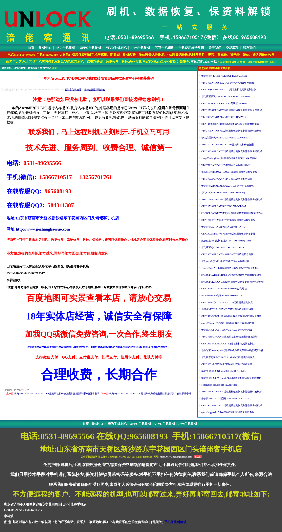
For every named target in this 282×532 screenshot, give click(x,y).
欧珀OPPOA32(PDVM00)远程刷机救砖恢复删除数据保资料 (232, 213)
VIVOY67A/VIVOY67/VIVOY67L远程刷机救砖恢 (226, 178)
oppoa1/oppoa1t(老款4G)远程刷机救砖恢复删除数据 (227, 412)
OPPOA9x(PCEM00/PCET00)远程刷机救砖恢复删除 (228, 343)
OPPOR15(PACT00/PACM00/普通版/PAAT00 (224, 103)
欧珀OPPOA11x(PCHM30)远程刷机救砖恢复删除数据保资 (231, 275)
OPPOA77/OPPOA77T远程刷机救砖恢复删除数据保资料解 (231, 405)
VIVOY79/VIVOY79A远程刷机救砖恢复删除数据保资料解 (231, 199)
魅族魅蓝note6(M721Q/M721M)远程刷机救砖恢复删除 (229, 172)
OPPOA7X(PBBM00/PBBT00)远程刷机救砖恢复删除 (228, 233)
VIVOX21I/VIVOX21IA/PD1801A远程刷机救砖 (225, 165)
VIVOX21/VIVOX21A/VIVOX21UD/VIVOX (223, 117)
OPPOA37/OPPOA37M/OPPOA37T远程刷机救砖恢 (227, 254)
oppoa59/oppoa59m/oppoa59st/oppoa (219, 384)
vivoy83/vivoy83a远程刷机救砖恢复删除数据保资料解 (229, 158)
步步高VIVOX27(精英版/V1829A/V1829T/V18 (225, 398)
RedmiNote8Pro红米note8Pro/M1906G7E (221, 295)
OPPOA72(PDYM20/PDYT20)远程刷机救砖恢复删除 (228, 220)
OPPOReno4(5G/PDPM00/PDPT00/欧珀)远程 (224, 288)
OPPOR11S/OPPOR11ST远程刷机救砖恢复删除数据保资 (230, 124)
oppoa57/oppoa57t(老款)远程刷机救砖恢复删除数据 (227, 323)
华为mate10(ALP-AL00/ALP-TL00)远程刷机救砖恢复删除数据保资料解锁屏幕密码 (56, 393)
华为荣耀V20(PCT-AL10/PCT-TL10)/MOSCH (224, 75)
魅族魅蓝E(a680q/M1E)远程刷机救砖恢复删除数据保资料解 (232, 350)
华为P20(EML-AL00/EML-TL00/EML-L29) (223, 192)
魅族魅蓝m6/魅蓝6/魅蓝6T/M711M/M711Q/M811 (226, 240)
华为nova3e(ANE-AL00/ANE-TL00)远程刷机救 (225, 261)
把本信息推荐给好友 (94, 89)
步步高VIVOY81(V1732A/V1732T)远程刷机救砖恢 (227, 309)
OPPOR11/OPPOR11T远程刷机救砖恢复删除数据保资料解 (231, 316)
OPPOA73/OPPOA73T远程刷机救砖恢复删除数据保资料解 (231, 110)
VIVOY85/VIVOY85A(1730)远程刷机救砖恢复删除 (227, 82)
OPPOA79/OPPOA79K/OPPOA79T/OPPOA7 (223, 206)
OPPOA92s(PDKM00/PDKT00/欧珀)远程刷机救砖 (226, 364)
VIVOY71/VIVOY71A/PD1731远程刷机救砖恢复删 (227, 144)
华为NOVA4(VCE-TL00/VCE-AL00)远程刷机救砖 (226, 329)
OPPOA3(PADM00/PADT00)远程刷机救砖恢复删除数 (228, 89)
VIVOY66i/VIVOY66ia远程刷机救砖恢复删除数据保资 (229, 336)
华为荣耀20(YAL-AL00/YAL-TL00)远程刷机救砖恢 (227, 185)
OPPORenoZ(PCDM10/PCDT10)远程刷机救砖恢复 (227, 302)
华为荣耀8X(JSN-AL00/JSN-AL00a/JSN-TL (223, 226)
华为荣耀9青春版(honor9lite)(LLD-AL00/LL (223, 371)
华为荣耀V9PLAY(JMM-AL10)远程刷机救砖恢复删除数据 (231, 378)
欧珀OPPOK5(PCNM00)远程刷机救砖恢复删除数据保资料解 (232, 281)
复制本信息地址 (73, 89)
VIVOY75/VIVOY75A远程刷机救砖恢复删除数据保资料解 (231, 130)
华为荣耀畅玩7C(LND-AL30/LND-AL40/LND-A (225, 96)
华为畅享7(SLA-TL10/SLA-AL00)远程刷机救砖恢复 (228, 357)
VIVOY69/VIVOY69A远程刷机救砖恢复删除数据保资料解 (231, 391)
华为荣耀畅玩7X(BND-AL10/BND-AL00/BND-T (226, 137)
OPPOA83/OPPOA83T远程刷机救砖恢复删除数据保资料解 (231, 151)
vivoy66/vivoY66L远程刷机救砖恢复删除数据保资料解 (229, 268)
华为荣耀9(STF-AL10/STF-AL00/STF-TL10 (223, 247)
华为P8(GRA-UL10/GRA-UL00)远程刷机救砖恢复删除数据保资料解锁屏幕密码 (150, 393)
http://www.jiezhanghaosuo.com (43, 229)
